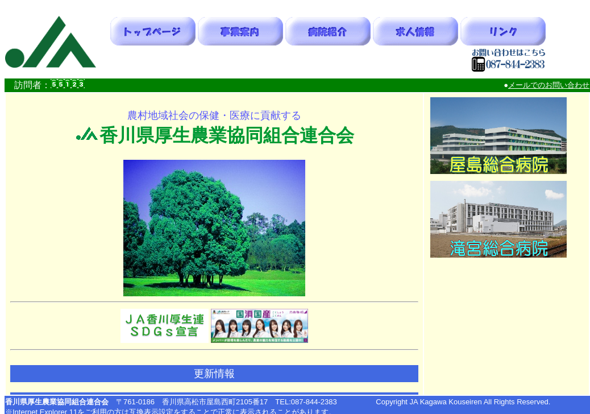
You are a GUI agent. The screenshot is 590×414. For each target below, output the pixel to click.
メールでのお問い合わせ (548, 85)
